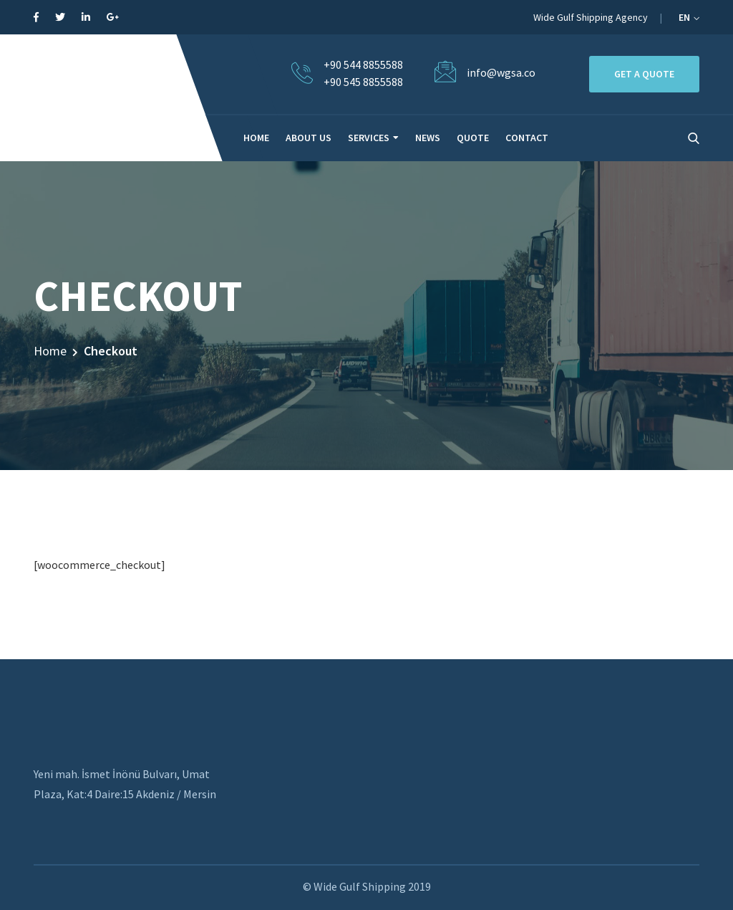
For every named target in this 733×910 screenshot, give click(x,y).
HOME (256, 137)
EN (689, 17)
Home (50, 351)
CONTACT (526, 137)
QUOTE (473, 137)
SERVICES (368, 137)
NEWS (427, 137)
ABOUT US (308, 137)
